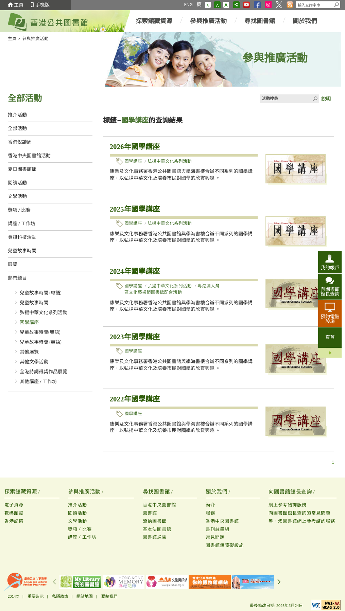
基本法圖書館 (157, 529)
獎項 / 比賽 (19, 210)
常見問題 (215, 537)
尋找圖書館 (259, 21)
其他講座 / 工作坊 (38, 381)
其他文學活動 (34, 362)
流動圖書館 (155, 521)
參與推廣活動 (208, 21)
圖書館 (150, 513)
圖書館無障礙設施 (225, 545)
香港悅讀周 (20, 142)
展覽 (12, 264)
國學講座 (29, 322)
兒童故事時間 (22, 251)
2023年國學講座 (135, 337)
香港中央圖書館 (159, 505)
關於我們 (305, 21)
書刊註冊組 (217, 529)
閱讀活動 (17, 183)
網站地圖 (84, 596)
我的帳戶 (330, 267)
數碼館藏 (13, 513)
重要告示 (36, 596)
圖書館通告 (155, 537)
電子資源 (13, 505)
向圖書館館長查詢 (330, 291)
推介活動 (17, 115)
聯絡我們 (109, 596)
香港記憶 (13, 521)
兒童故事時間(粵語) (40, 332)
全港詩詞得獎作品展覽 (43, 372)
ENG (188, 4)
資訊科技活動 (22, 237)
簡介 (210, 505)
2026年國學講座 (135, 147)
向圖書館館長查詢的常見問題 (299, 513)
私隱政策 (60, 596)
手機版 (42, 5)
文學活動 (17, 196)
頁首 (330, 337)
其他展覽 (29, 352)
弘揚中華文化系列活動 (43, 313)
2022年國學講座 (135, 399)
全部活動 (17, 128)
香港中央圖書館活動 (29, 156)
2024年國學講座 (135, 271)
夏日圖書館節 (22, 169)
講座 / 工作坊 (22, 224)
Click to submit (314, 98)
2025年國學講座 (135, 209)
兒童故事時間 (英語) (41, 342)
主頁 (18, 5)
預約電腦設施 (330, 319)
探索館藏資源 (154, 21)
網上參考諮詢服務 (288, 505)
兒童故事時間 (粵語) (41, 293)
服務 (210, 513)
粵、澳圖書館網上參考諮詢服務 (302, 521)
